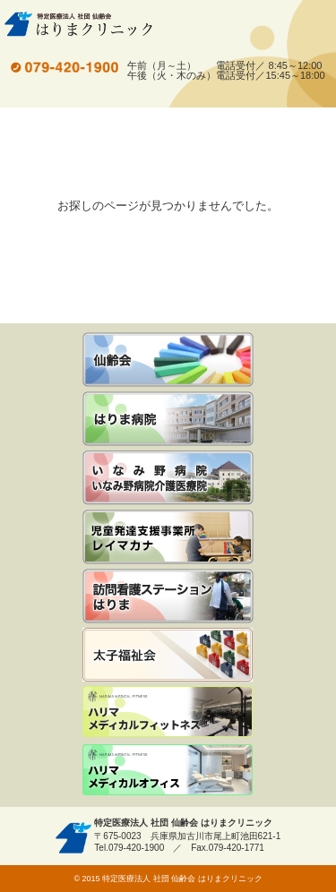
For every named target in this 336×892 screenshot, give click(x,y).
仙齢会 (168, 359)
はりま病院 (168, 418)
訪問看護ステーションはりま (168, 596)
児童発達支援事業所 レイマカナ (168, 537)
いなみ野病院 (168, 477)
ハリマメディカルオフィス (167, 771)
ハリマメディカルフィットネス (167, 713)
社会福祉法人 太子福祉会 (167, 655)
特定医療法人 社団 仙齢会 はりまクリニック (78, 23)
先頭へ (316, 867)
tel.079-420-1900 (64, 67)
